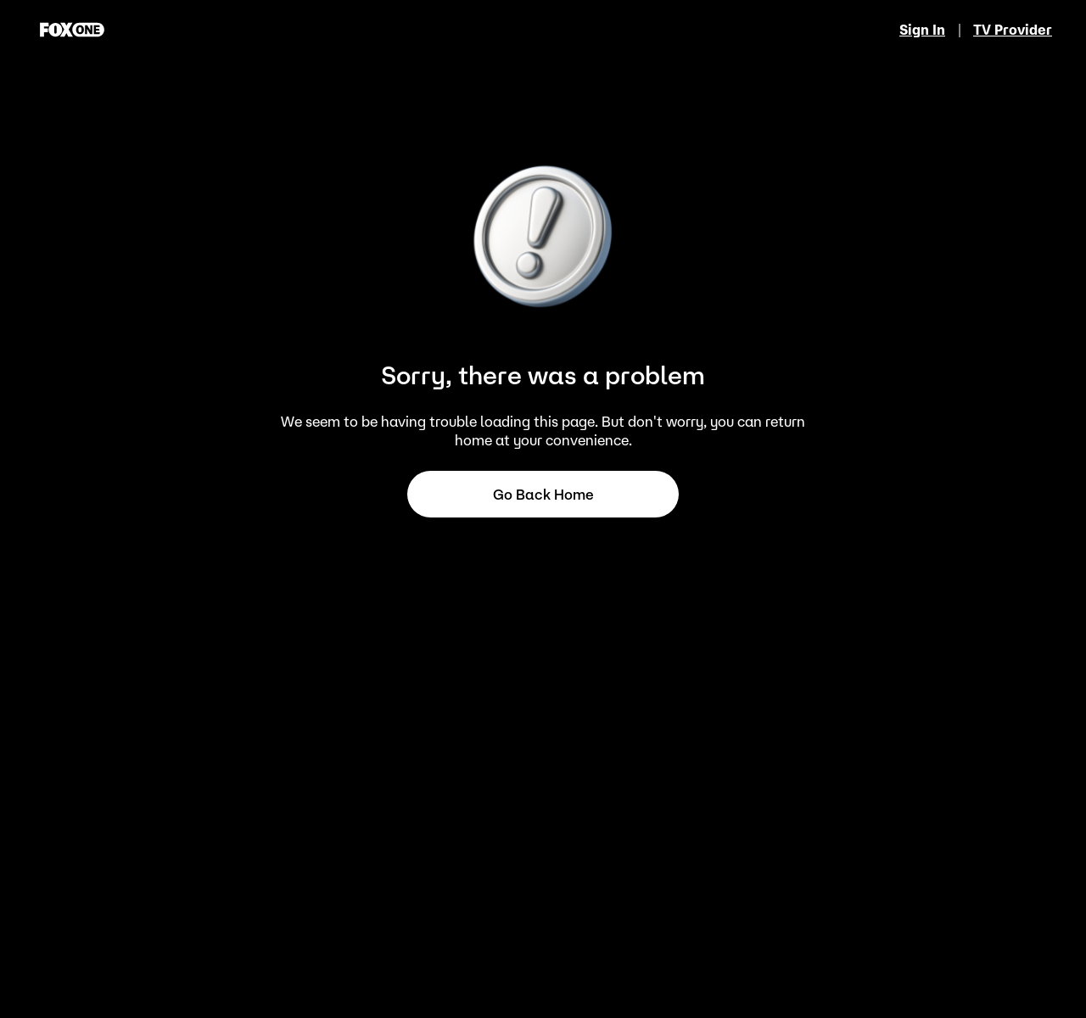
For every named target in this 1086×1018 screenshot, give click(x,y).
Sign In (922, 29)
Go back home (543, 494)
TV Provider (1012, 29)
